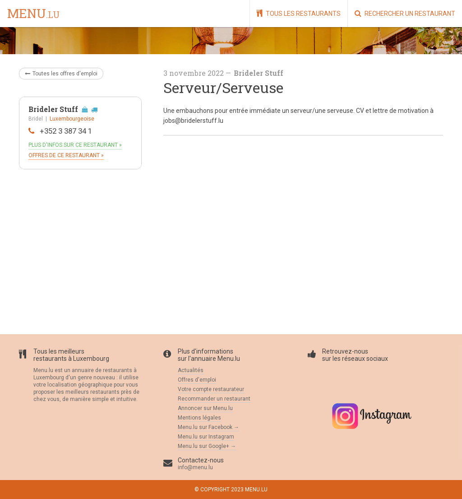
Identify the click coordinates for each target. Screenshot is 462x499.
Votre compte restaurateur (211, 389)
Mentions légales (199, 418)
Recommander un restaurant (214, 399)
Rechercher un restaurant (405, 13)
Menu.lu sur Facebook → (208, 427)
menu (33, 14)
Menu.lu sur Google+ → (207, 446)
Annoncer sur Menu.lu (205, 408)
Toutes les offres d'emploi (61, 73)
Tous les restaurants (299, 13)
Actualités (190, 370)
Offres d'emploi (197, 380)
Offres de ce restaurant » (66, 155)
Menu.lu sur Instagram (206, 437)
